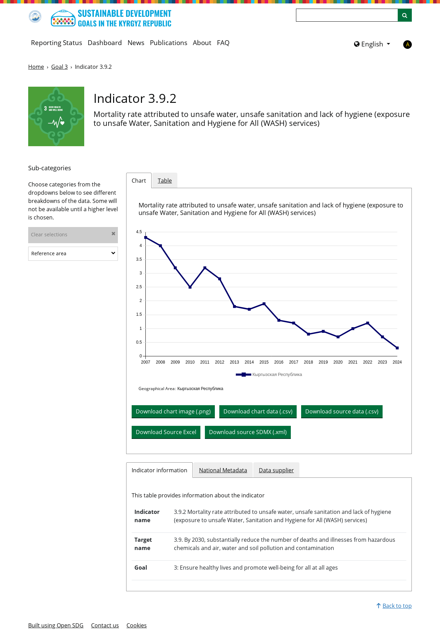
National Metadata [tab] (223, 470)
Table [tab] (165, 180)
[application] (269, 297)
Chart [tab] (139, 180)
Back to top (394, 606)
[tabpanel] (269, 320)
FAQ (223, 42)
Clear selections (73, 234)
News (136, 42)
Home (36, 67)
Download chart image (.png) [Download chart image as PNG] (173, 411)
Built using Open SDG (56, 625)
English (369, 44)
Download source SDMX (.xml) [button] (248, 432)
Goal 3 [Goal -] (59, 67)
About (202, 42)
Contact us (105, 625)
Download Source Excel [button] (166, 432)
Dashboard (105, 42)
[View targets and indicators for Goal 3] (56, 116)
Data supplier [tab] (276, 470)
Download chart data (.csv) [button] (258, 411)
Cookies (136, 625)
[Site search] (405, 15)
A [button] (407, 44)
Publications (168, 42)
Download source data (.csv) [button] (341, 411)
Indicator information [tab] (159, 470)
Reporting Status (56, 42)
